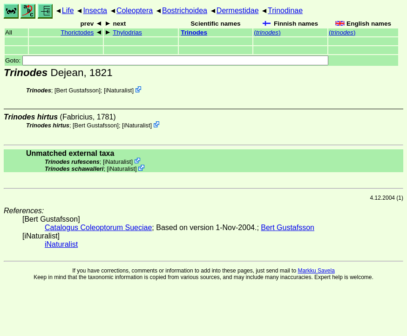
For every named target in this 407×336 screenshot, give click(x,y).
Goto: (166, 60)
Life (68, 10)
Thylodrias (127, 32)
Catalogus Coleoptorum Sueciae (98, 227)
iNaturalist (118, 90)
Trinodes (194, 32)
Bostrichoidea (184, 10)
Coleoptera (134, 10)
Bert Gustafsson (77, 90)
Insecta (95, 10)
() (267, 32)
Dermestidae (238, 10)
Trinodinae (285, 10)
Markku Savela (316, 270)
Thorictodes (77, 32)
